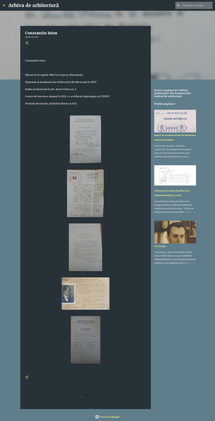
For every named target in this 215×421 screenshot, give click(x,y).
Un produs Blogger (107, 416)
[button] (27, 43)
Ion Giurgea (160, 246)
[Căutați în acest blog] (197, 5)
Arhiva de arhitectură (33, 5)
